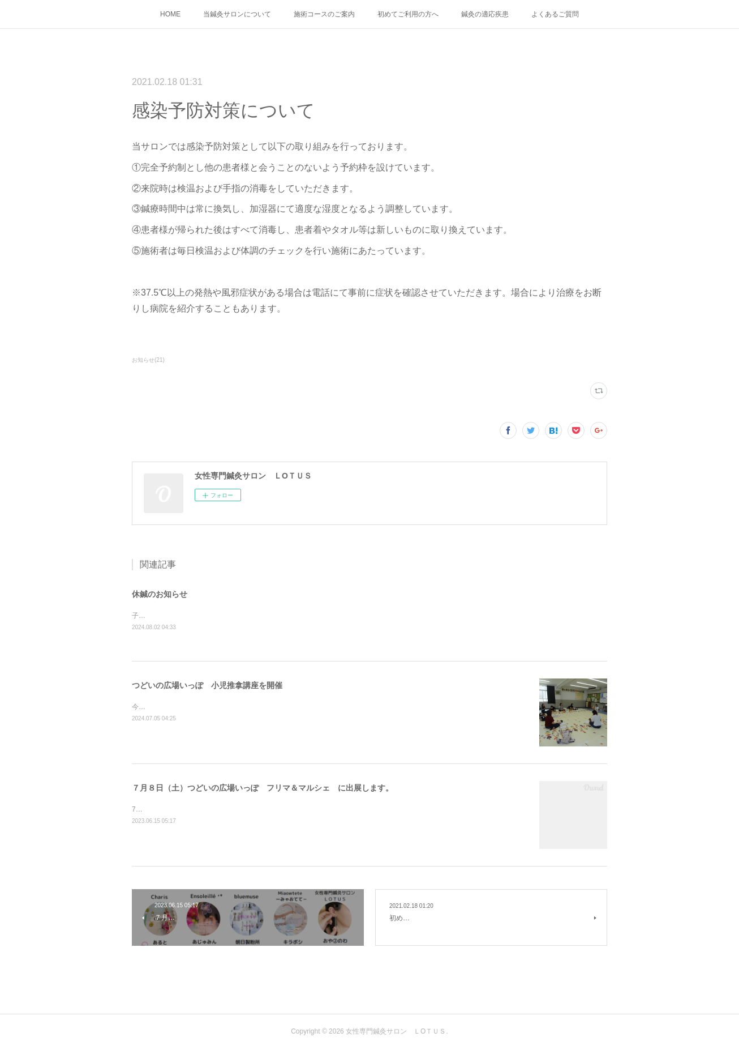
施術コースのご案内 (324, 14)
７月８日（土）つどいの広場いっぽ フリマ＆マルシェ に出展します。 (262, 788)
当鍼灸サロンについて (237, 14)
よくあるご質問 (555, 14)
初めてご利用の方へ (408, 14)
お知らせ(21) (148, 360)
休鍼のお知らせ (159, 594)
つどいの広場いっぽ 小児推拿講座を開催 (207, 685)
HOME (170, 14)
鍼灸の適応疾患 (485, 14)
